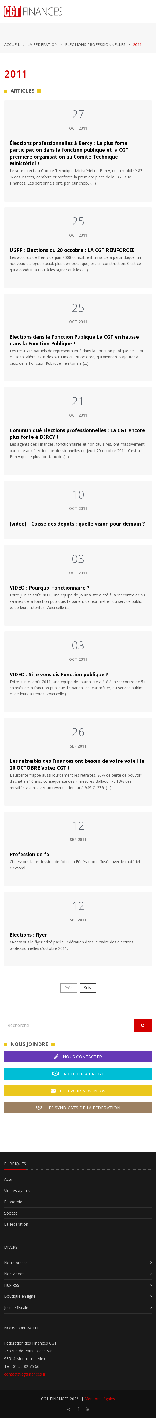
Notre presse (16, 1262)
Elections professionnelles (95, 44)
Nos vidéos (14, 1273)
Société (10, 1213)
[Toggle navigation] (144, 12)
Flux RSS (11, 1285)
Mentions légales (100, 1398)
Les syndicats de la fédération (78, 1107)
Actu (8, 1179)
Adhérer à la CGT (78, 1074)
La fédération (42, 44)
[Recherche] (69, 1025)
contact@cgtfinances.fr (24, 1374)
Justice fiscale (16, 1307)
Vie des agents (17, 1190)
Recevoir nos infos (78, 1090)
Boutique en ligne (19, 1296)
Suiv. (88, 987)
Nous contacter (78, 1056)
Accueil (12, 44)
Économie (13, 1201)
